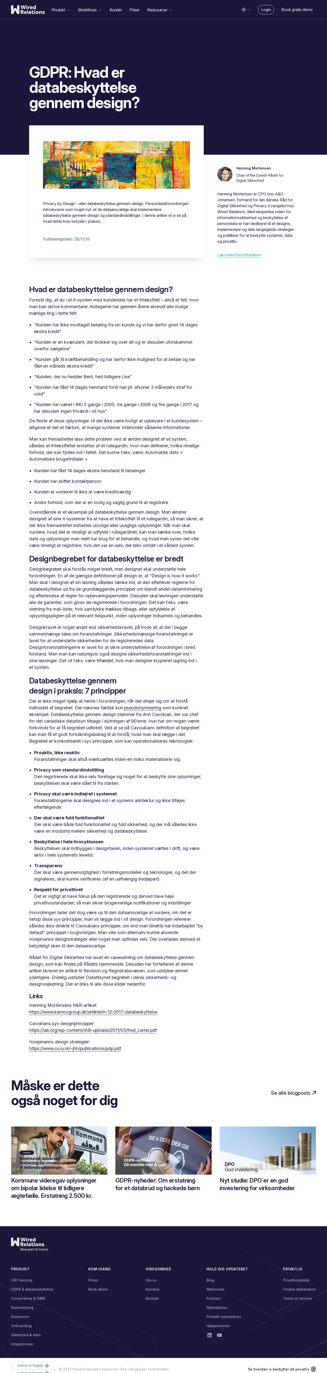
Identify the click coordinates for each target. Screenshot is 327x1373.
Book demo (98, 1289)
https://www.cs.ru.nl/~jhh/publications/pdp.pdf (75, 1048)
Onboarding (21, 1326)
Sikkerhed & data (26, 1335)
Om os (151, 1280)
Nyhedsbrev (216, 1307)
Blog (210, 1280)
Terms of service (297, 1298)
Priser (134, 9)
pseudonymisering (142, 707)
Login (266, 9)
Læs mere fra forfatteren (239, 254)
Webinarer (215, 1289)
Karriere (152, 1289)
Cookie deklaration (299, 1289)
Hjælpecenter (218, 1326)
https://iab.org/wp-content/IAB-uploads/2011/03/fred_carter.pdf (93, 1030)
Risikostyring (22, 1307)
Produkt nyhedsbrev (223, 1317)
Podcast (213, 1298)
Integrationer (22, 1344)
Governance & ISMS (28, 1298)
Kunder (116, 9)
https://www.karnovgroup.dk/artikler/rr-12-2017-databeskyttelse (93, 1012)
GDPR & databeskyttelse (32, 1289)
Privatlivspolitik (296, 1280)
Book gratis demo (297, 9)
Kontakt (152, 1298)
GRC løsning (21, 1280)
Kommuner (20, 1317)
